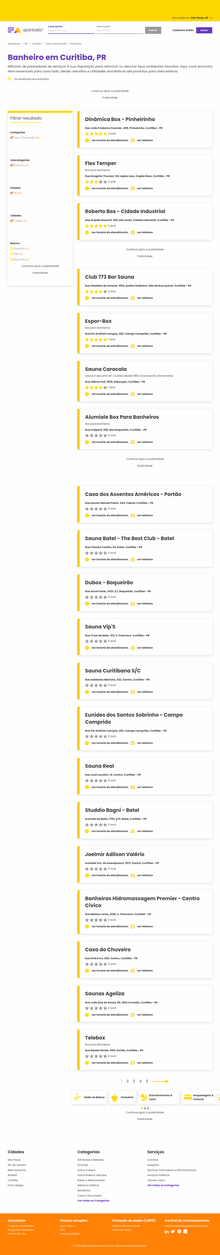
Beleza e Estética (88, 1185)
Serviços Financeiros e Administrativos (171, 1170)
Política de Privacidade (126, 1226)
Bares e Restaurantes (91, 1180)
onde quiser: (103, 26)
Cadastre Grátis (183, 30)
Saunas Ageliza (105, 993)
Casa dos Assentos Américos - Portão (134, 494)
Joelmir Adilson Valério (115, 854)
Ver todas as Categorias (93, 1200)
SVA (62, 1229)
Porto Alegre (15, 1185)
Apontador (14, 43)
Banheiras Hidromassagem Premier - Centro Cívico (143, 902)
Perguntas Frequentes (21, 1229)
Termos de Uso (17, 1233)
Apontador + (67, 1226)
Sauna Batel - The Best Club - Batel (130, 538)
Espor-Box (99, 321)
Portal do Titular (121, 1229)
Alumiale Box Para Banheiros (123, 417)
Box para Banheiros (98, 170)
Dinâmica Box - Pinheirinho (121, 119)
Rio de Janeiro (17, 1165)
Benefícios (84, 1190)
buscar (153, 30)
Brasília (12, 1175)
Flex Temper (101, 163)
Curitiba (13, 1180)
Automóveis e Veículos (92, 1175)
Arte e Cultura (86, 1170)
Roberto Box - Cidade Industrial (126, 211)
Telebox (96, 1037)
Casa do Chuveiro (108, 949)
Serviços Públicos (158, 1175)
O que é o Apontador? (21, 1226)
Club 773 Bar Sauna (110, 276)
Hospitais (153, 1165)
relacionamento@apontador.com (186, 1226)
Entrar (204, 30)
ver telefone (146, 140)
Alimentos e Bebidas (90, 1160)
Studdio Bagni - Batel (113, 810)
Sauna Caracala (106, 369)
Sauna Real (100, 766)
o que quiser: (55, 26)
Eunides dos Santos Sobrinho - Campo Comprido (134, 718)
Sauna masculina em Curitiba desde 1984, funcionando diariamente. (130, 376)
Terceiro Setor (156, 1180)
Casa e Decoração (89, 1195)
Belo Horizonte (17, 1170)
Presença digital (70, 1233)
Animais (82, 1165)
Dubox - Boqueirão (110, 582)
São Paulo (14, 1160)
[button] (143, 1108)
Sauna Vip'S (101, 626)
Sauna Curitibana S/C (113, 670)
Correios (152, 1160)
